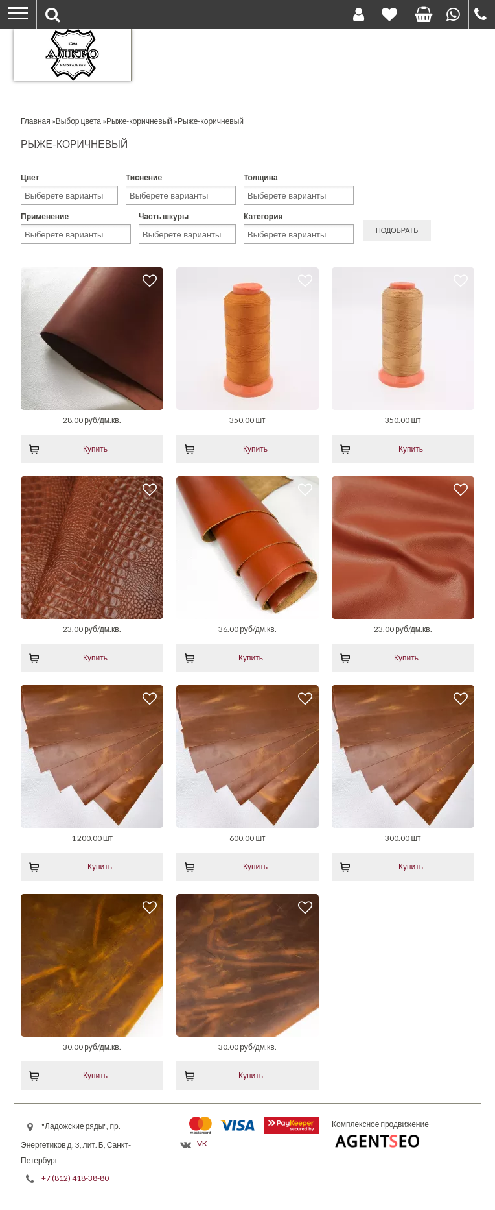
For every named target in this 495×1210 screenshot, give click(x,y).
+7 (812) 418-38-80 (75, 1178)
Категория (263, 216)
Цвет (30, 177)
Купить (95, 449)
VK (202, 1143)
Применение (45, 216)
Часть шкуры (164, 216)
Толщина (261, 177)
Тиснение (144, 177)
